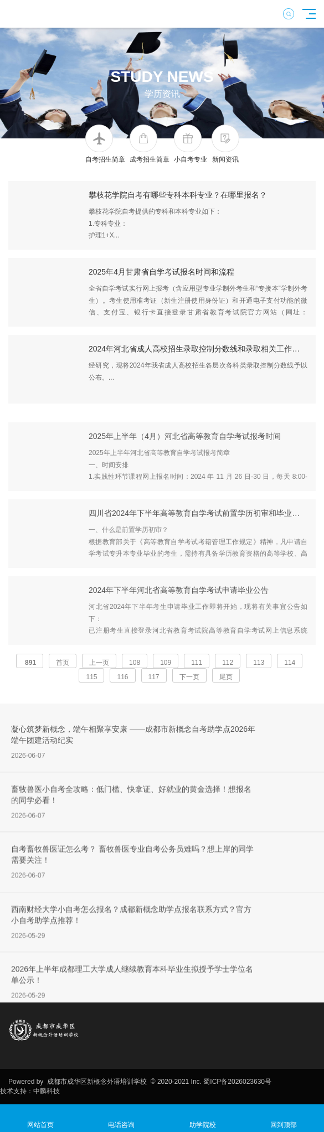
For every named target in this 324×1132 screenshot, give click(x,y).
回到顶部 (283, 1118)
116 (122, 677)
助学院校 (202, 1118)
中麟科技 (46, 1091)
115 (91, 677)
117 (154, 677)
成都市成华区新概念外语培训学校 (96, 1082)
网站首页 (40, 1118)
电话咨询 (121, 1118)
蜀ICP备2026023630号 (237, 1082)
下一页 (189, 677)
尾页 (226, 677)
